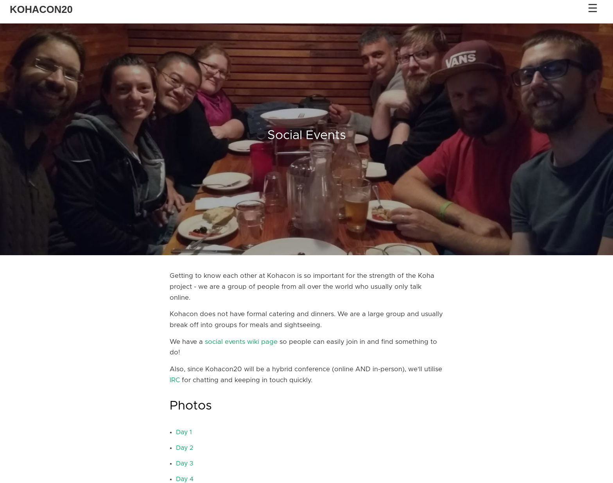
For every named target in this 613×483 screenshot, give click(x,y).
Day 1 (184, 432)
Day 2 (184, 448)
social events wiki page (241, 342)
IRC (175, 380)
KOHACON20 (41, 9)
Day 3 (184, 463)
